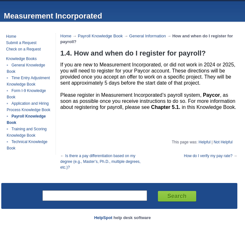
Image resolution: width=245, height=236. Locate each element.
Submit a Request (21, 43)
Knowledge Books (21, 59)
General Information (147, 36)
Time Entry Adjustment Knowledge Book (28, 81)
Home (11, 36)
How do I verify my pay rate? (208, 156)
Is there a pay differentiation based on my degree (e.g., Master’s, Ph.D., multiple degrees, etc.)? (100, 162)
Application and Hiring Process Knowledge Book (28, 106)
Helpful (204, 142)
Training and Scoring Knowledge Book (27, 132)
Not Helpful (223, 142)
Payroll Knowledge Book (100, 36)
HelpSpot (103, 217)
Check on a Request (23, 49)
